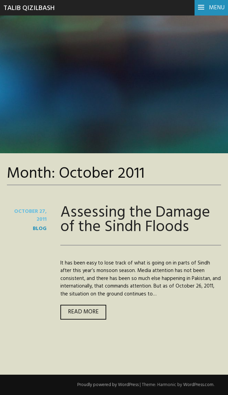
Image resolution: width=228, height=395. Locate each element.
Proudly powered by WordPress (108, 384)
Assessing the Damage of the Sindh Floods (135, 219)
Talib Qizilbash (29, 8)
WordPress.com (198, 384)
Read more (87, 313)
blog (40, 229)
